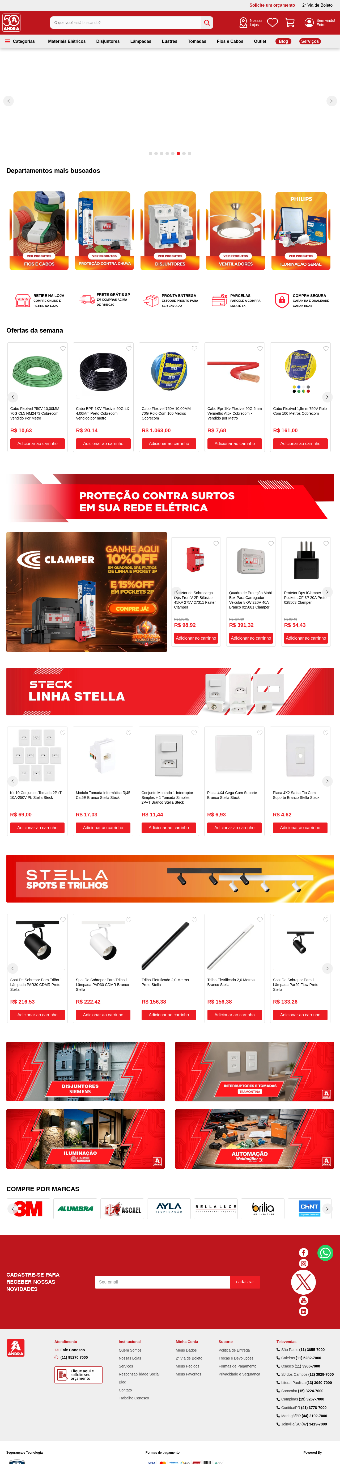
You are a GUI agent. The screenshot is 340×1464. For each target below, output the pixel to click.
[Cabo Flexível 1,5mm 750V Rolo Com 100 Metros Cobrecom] (300, 397)
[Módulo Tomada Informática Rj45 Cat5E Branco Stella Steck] (103, 781)
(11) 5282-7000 (308, 1312)
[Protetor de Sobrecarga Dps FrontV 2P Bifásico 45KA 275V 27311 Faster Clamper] (196, 592)
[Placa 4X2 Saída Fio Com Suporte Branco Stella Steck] (300, 781)
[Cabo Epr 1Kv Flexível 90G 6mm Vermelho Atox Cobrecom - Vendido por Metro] (235, 397)
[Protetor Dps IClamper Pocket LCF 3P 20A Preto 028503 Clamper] (306, 592)
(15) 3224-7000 (311, 1345)
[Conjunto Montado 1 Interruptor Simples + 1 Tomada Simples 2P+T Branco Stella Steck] (169, 781)
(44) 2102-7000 (314, 1370)
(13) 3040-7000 (319, 1337)
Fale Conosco (73, 1304)
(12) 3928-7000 (321, 1329)
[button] (150, 153)
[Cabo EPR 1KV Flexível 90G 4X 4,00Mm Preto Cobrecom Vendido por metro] (103, 397)
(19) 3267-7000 (311, 1354)
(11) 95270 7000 (74, 1312)
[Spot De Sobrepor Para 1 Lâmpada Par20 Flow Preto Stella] (300, 968)
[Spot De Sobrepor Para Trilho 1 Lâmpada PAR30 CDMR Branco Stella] (103, 968)
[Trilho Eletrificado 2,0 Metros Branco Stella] (235, 968)
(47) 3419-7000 (314, 1378)
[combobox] (131, 22)
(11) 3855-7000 (312, 1304)
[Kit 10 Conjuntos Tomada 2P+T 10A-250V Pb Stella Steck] (37, 781)
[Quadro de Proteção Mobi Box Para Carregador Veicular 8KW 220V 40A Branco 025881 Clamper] (251, 592)
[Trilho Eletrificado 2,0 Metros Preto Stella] (169, 968)
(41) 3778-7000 (313, 1362)
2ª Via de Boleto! (318, 5)
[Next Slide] (331, 101)
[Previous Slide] (8, 101)
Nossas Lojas (256, 22)
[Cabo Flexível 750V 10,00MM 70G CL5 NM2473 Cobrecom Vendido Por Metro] (37, 397)
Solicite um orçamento (272, 5)
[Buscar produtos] (207, 22)
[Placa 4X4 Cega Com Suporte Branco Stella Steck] (234, 781)
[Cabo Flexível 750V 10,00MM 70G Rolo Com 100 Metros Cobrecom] (169, 397)
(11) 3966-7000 (307, 1320)
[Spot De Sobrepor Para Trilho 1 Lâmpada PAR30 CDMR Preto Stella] (37, 968)
